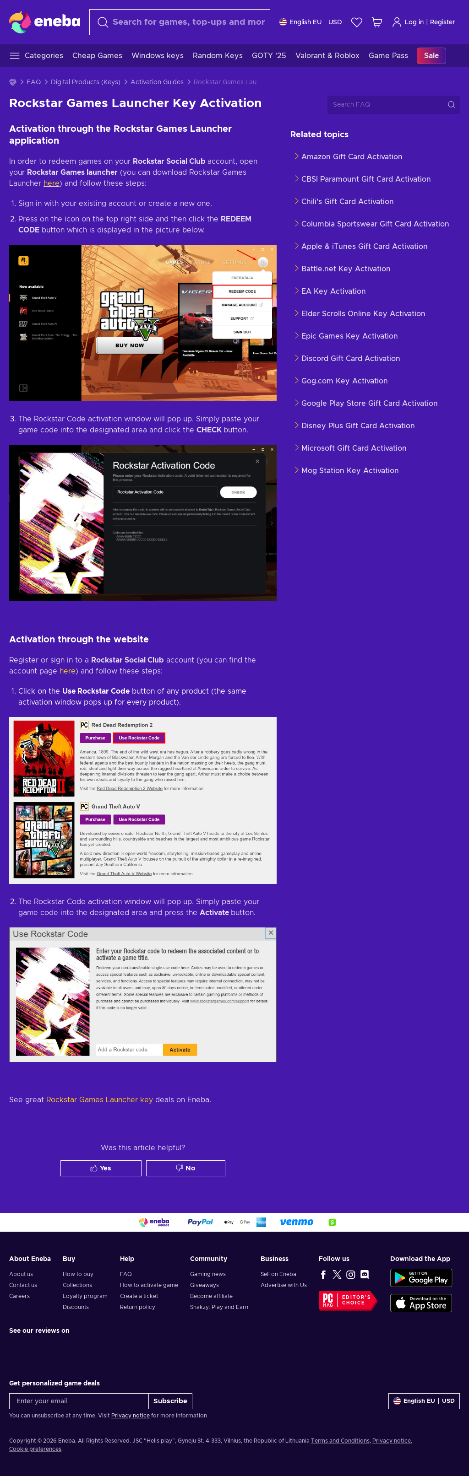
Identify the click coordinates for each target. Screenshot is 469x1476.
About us (21, 1274)
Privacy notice (130, 1415)
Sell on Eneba (278, 1274)
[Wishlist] (357, 22)
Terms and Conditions (340, 1441)
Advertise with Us (284, 1285)
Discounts (76, 1307)
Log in (408, 22)
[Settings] (311, 22)
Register (442, 22)
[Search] (179, 22)
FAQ (34, 82)
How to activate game (149, 1285)
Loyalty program (85, 1296)
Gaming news (208, 1274)
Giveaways (204, 1285)
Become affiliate (211, 1296)
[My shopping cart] (377, 22)
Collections (77, 1285)
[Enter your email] (79, 1401)
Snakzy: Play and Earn (219, 1307)
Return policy (137, 1307)
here (52, 183)
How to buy (78, 1274)
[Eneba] (44, 22)
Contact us (23, 1285)
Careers (19, 1296)
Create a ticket (139, 1296)
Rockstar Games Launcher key (99, 1100)
